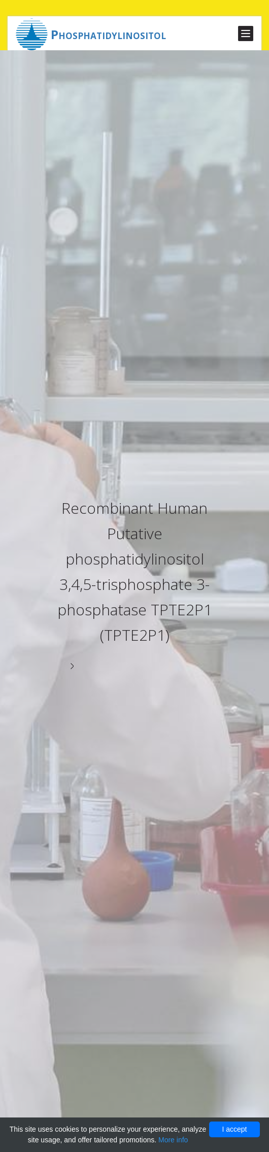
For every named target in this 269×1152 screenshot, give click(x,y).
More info (173, 1140)
